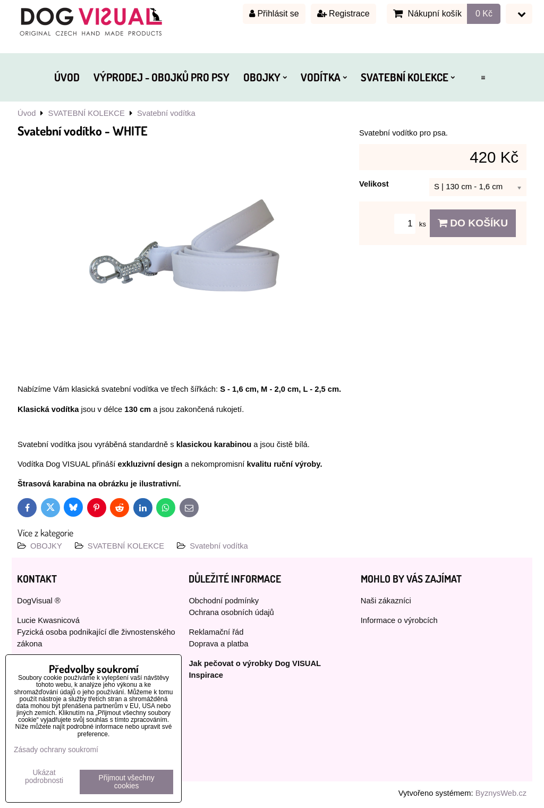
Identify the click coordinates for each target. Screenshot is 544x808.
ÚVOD (67, 77)
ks (411, 224)
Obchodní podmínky (224, 600)
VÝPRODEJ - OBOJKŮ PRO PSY (162, 77)
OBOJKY (265, 77)
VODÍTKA (324, 77)
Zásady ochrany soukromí (56, 750)
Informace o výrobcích (399, 620)
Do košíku (473, 223)
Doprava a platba (218, 643)
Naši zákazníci (386, 600)
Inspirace (206, 675)
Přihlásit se (274, 13)
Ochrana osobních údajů (231, 612)
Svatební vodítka (219, 546)
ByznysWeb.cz (500, 793)
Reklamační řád (216, 632)
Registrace (343, 13)
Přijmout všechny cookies (127, 782)
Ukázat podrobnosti (44, 777)
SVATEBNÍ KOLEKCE (408, 77)
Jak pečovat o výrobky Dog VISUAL (255, 663)
